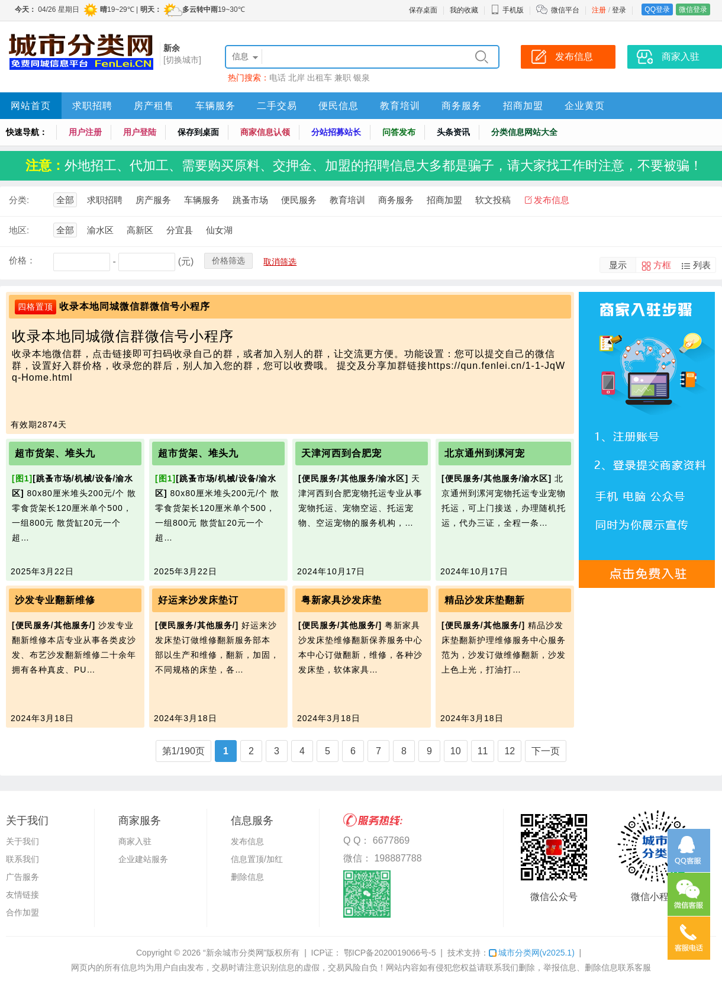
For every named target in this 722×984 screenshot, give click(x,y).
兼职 (342, 77)
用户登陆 (139, 132)
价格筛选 (228, 260)
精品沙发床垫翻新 (484, 600)
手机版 (507, 10)
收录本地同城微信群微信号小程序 (134, 306)
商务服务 (461, 106)
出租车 (319, 77)
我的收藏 (464, 10)
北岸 (296, 77)
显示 (618, 265)
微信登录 (693, 9)
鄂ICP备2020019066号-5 (388, 952)
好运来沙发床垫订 (198, 600)
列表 (702, 265)
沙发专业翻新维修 (55, 600)
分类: (19, 200)
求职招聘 (92, 106)
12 (509, 751)
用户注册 (85, 132)
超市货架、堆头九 (55, 453)
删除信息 (247, 877)
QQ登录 (657, 9)
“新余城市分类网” (234, 952)
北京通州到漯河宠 (484, 453)
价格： (22, 260)
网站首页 (31, 106)
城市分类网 (532, 952)
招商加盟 (523, 106)
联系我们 (22, 859)
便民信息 (338, 106)
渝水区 (100, 230)
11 (483, 751)
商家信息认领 (265, 132)
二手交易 (277, 106)
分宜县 (179, 230)
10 (455, 751)
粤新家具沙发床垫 (341, 600)
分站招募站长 (336, 132)
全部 (65, 200)
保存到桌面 (198, 132)
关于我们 (22, 841)
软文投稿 (493, 200)
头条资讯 (453, 132)
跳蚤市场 (250, 200)
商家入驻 (135, 841)
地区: (19, 230)
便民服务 (299, 200)
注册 (599, 10)
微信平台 (565, 10)
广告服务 (22, 877)
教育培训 (400, 106)
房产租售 (154, 106)
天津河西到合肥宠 (341, 453)
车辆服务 (215, 106)
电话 (277, 77)
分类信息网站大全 (524, 132)
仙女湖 (219, 230)
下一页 (545, 751)
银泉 (361, 77)
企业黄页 (585, 106)
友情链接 (22, 894)
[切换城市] (182, 60)
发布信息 (551, 200)
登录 (619, 10)
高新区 (140, 230)
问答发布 (398, 132)
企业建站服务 (143, 859)
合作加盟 (22, 912)
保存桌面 (423, 10)
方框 (662, 265)
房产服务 (153, 200)
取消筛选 (279, 261)
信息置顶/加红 (257, 859)
